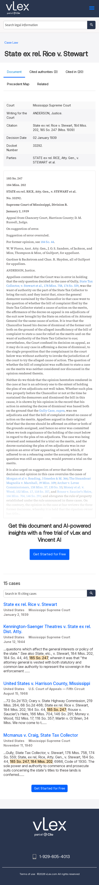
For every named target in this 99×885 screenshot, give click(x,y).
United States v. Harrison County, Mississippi (46, 683)
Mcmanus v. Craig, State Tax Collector (40, 735)
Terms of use (27, 874)
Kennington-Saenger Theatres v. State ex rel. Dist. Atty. (47, 629)
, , (49, 283)
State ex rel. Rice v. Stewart (30, 604)
